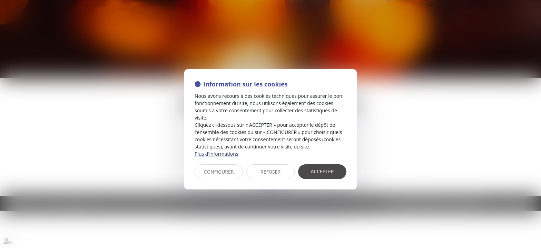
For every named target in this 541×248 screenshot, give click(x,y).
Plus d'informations (216, 154)
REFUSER (270, 171)
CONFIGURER (219, 171)
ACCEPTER (322, 171)
